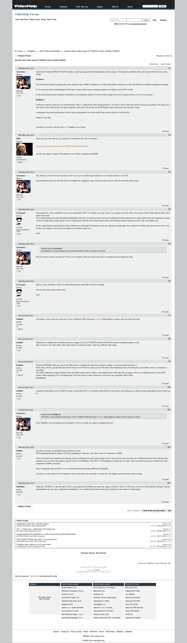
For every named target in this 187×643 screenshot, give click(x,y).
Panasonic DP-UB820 (133, 618)
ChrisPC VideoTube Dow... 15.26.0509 (107, 618)
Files (54, 19)
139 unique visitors (44, 597)
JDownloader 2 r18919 (101, 601)
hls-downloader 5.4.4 (69, 588)
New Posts (24, 19)
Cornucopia (20, 213)
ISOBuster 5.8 (98, 594)
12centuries (20, 72)
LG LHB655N (130, 594)
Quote (165, 131)
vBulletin (97, 570)
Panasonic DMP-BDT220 (134, 608)
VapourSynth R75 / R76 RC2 (103, 611)
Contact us (65, 632)
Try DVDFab (34, 576)
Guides (100, 6)
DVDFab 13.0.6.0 (68, 594)
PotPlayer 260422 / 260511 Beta (105, 598)
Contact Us (142, 563)
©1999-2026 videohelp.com (93, 640)
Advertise (93, 632)
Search (49, 19)
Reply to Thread (24, 55)
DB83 (18, 139)
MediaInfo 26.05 (67, 604)
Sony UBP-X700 (131, 588)
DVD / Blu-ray (82, 6)
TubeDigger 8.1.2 (99, 604)
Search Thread (165, 64)
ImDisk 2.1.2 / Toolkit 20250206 (72, 608)
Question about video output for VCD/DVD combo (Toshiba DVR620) (92, 51)
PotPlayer (97, 319)
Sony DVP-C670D (131, 604)
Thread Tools (153, 64)
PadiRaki (19, 319)
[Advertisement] (93, 38)
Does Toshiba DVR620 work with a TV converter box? (36, 539)
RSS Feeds (110, 632)
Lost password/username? (137, 24)
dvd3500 (19, 343)
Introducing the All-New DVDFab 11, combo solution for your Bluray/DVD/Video (46, 534)
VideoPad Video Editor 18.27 (72, 601)
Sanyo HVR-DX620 (132, 611)
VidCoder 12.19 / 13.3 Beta (103, 608)
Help (154, 20)
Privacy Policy (76, 632)
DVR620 (19, 451)
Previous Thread (88, 553)
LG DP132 (129, 614)
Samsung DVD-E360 (132, 601)
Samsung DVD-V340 (132, 598)
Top (169, 511)
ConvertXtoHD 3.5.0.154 (70, 611)
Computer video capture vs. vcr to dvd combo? (33, 544)
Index (17, 19)
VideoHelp (150, 563)
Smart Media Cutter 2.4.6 (70, 598)
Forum (48, 6)
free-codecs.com (97, 636)
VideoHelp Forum (27, 14)
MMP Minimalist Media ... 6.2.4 (72, 614)
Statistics (120, 632)
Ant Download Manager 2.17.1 (72, 618)
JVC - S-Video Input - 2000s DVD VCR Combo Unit (35, 529)
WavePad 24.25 (99, 591)
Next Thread (101, 553)
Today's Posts (34, 19)
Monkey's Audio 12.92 (101, 614)
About (130, 6)
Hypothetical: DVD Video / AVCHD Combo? (32, 524)
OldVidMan (20, 487)
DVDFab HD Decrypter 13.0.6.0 (73, 591)
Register (163, 20)
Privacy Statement (161, 563)
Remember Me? (121, 24)
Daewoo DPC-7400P (132, 591)
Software (63, 6)
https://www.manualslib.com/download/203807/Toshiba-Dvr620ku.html (62, 146)
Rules (43, 19)
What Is (115, 6)
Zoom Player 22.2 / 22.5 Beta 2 (104, 588)
